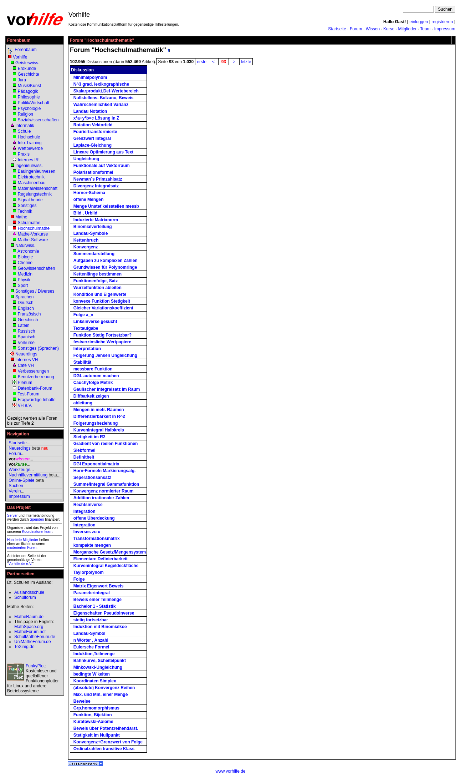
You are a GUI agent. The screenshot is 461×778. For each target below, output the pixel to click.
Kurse (388, 28)
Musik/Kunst (29, 85)
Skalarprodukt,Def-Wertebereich (106, 91)
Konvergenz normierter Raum (103, 491)
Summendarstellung (93, 253)
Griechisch (28, 319)
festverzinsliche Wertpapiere (102, 341)
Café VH (26, 365)
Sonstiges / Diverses (34, 291)
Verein (15, 491)
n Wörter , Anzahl (90, 640)
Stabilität (82, 362)
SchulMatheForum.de (34, 636)
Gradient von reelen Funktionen (105, 443)
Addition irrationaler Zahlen (101, 497)
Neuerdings (26, 354)
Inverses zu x (86, 531)
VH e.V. (25, 405)
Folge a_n (83, 314)
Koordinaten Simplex (94, 680)
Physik (24, 279)
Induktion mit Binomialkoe (100, 626)
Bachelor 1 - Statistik (94, 606)
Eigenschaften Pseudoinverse (103, 613)
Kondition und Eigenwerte (100, 294)
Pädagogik (28, 91)
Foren (31, 548)
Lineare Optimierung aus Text (103, 152)
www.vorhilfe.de (230, 771)
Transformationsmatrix (96, 538)
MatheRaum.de (28, 616)
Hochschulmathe (34, 228)
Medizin (25, 274)
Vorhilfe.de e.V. (20, 564)
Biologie (25, 256)
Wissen (373, 28)
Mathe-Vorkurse (33, 234)
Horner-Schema (89, 192)
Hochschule (29, 137)
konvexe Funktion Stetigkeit (101, 301)
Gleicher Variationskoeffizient (103, 307)
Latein (24, 325)
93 (223, 61)
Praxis (24, 154)
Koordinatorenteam (37, 532)
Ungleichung (86, 158)
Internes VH (26, 359)
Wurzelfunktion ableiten (97, 287)
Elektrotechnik (31, 177)
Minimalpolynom (90, 77)
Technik (24, 211)
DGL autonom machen (96, 375)
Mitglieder (407, 28)
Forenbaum (25, 49)
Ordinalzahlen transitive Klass (103, 748)
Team (425, 28)
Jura (22, 79)
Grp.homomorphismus (96, 708)
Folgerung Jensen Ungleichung (105, 355)
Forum (356, 28)
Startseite (337, 28)
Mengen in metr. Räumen (98, 409)
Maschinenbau (32, 182)
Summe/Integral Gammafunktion (106, 484)
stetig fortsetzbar (90, 619)
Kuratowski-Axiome (93, 721)
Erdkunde (27, 68)
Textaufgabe (85, 328)
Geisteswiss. (27, 62)
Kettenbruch (86, 240)
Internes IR (28, 159)
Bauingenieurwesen (36, 171)
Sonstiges (27, 205)
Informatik (24, 125)
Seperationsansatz (92, 477)
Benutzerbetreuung (36, 376)
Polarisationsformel (93, 172)
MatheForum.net (30, 631)
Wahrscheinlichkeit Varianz (100, 104)
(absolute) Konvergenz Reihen (104, 687)
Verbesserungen (33, 371)
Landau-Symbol (89, 633)
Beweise (82, 701)
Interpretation (87, 348)
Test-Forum (28, 393)
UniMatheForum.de (32, 641)
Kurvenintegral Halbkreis (98, 430)
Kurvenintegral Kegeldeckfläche (106, 565)
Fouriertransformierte (95, 131)
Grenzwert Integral (92, 138)
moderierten (16, 548)
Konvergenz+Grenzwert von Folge (108, 741)
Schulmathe (29, 222)
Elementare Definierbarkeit (100, 558)
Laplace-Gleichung (92, 145)
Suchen (16, 485)
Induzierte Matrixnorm (95, 219)
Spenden (37, 519)
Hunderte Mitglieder (22, 540)
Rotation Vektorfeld (93, 124)
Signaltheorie (30, 199)
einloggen (418, 21)
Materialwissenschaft (37, 188)
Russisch (26, 331)
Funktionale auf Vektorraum (101, 165)
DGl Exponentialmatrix (96, 463)
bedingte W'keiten (91, 674)
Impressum (444, 28)
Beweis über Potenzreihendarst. (105, 728)
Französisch (29, 314)
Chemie (25, 262)
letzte (246, 61)
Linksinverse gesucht (95, 321)
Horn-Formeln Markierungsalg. (104, 470)
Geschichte (28, 74)
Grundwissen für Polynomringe (105, 267)
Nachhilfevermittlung (28, 475)
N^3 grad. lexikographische (101, 84)
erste (201, 61)
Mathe (21, 216)
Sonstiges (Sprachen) (38, 348)
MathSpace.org (28, 626)
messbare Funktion (93, 369)
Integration (84, 511)
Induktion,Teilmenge (94, 653)
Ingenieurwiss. (29, 165)
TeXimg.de (24, 646)
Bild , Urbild (85, 213)
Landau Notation (90, 111)
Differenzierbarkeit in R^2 (99, 416)
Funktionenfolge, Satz (95, 280)
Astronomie (28, 251)
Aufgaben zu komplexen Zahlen (105, 260)
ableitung (82, 402)
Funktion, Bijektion (92, 714)
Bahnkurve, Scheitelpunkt (99, 660)
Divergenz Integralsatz (96, 185)
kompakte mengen (92, 545)
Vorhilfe (20, 57)
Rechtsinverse (88, 504)
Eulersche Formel (91, 647)
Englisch (26, 308)
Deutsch (26, 302)
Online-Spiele (21, 480)
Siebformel (84, 450)
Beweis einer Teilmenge (97, 599)
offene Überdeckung (94, 518)
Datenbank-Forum (35, 388)
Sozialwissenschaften (38, 119)
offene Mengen (88, 199)
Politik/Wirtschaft (34, 102)
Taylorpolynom (88, 572)
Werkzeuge (19, 469)
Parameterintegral (91, 592)
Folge (79, 579)
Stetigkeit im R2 (89, 436)
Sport (23, 285)
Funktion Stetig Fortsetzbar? (102, 335)
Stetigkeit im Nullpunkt (96, 735)
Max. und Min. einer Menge (100, 694)
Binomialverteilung (92, 226)
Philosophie (29, 97)
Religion (25, 114)
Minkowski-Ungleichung (97, 667)
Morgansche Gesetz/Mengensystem (109, 552)
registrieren (442, 21)
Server (12, 515)
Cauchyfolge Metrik (93, 382)
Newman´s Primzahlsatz (97, 179)
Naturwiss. (25, 245)
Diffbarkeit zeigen (91, 396)
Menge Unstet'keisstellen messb (106, 206)
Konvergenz (85, 246)
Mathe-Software (33, 239)
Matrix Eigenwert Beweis (98, 586)
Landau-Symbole (90, 233)
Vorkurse (26, 342)
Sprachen (24, 296)
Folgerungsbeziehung (95, 423)
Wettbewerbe (30, 148)
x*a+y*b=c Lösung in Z (96, 118)
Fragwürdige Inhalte (37, 399)
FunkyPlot (35, 665)
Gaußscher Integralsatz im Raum (106, 389)
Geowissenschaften (36, 268)
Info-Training (30, 142)
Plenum (25, 382)
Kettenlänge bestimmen (97, 274)
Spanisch (26, 336)
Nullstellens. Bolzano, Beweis (103, 97)
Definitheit (83, 457)
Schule (24, 131)
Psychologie (29, 108)
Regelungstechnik (35, 194)
